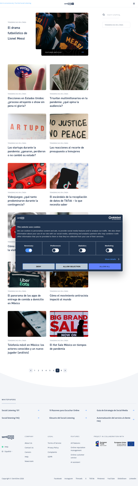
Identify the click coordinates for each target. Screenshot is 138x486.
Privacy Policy (53, 447)
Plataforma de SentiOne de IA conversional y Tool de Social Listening (69, 3)
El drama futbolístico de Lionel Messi (18, 33)
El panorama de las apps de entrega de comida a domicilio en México (26, 299)
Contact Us (29, 447)
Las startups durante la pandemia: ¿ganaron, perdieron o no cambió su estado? (26, 151)
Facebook (58, 478)
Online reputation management (78, 448)
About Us (28, 443)
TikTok (91, 478)
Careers (28, 452)
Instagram (69, 478)
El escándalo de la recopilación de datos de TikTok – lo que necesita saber (68, 200)
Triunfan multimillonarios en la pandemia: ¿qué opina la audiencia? (69, 102)
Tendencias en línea (17, 20)
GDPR (50, 457)
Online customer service (77, 456)
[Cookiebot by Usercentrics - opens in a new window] (110, 218)
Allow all (105, 266)
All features (75, 443)
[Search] (104, 14)
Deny (38, 266)
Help (6, 447)
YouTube (111, 478)
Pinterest (101, 478)
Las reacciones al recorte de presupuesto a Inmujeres (67, 149)
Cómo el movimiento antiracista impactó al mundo (69, 297)
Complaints (52, 452)
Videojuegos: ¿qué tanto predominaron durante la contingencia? (23, 200)
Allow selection (71, 266)
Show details (110, 259)
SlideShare (122, 478)
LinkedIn (132, 478)
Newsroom (29, 461)
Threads (79, 478)
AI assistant (75, 462)
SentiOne (16, 478)
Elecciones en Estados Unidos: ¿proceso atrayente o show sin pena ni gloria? (26, 102)
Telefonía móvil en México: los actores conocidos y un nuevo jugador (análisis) (26, 348)
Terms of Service (54, 443)
